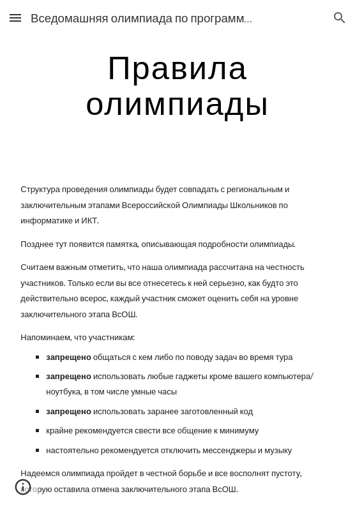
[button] (15, 17)
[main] (177, 84)
